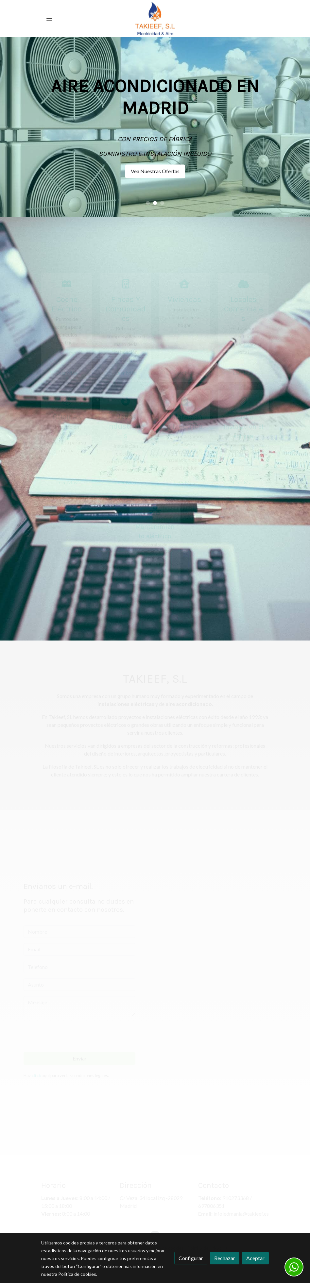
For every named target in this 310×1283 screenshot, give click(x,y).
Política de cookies (77, 1274)
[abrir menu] (49, 18)
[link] (155, 18)
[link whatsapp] (293, 1267)
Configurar (191, 1258)
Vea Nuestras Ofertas (155, 171)
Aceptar (255, 1258)
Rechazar (224, 1258)
